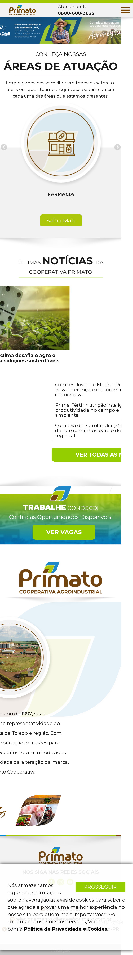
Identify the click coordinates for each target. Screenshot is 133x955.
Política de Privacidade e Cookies (65, 929)
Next (116, 29)
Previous (4, 29)
